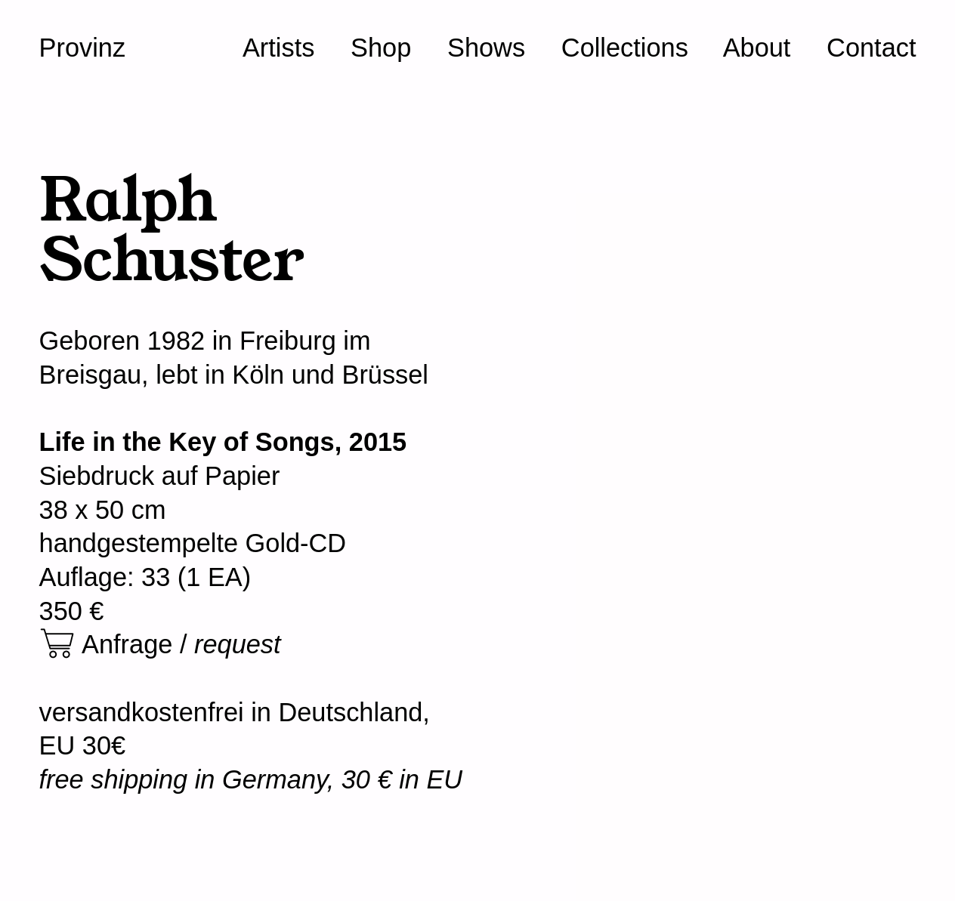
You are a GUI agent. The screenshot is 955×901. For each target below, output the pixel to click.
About (757, 47)
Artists (278, 47)
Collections (624, 47)
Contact (871, 47)
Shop (381, 47)
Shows (486, 47)
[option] (703, 266)
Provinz (82, 47)
